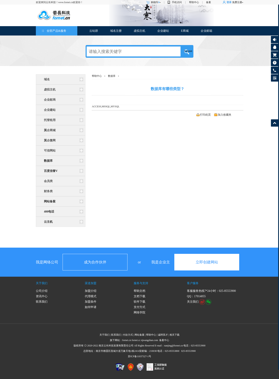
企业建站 (163, 30)
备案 (208, 2)
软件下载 (139, 301)
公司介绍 (41, 290)
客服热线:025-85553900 (274, 70)
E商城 (185, 30)
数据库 (48, 160)
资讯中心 (41, 296)
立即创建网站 (207, 262)
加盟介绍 (90, 290)
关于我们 (41, 283)
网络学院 (139, 312)
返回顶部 (274, 123)
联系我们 (41, 301)
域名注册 (116, 30)
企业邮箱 (206, 30)
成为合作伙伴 (95, 262)
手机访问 (177, 2)
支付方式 (139, 307)
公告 (274, 39)
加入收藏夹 (224, 114)
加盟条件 (90, 301)
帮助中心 (194, 2)
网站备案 (50, 201)
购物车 (156, 2)
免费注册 (237, 2)
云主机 (48, 221)
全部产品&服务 (56, 30)
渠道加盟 (90, 283)
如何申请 (90, 307)
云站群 (93, 30)
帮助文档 (139, 290)
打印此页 (205, 114)
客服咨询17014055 (274, 47)
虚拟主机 (139, 30)
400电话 (49, 211)
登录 (229, 2)
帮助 (274, 62)
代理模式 (90, 296)
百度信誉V (51, 170)
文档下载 (139, 296)
